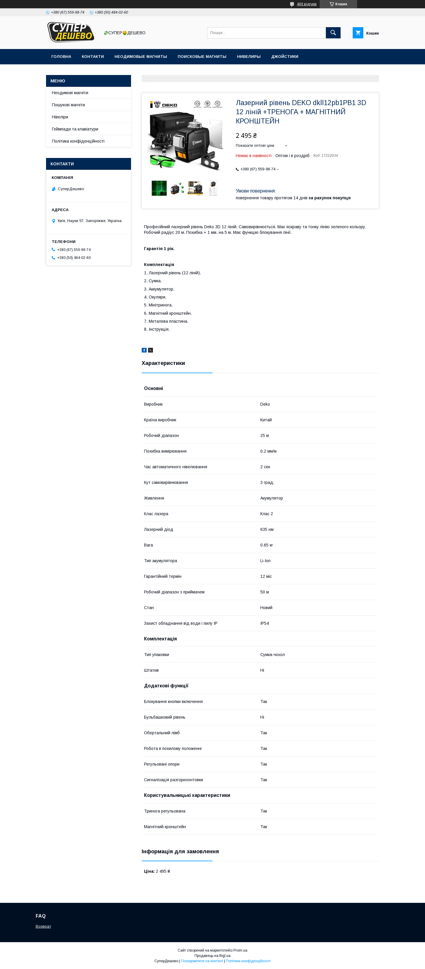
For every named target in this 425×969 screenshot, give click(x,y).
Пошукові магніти (68, 104)
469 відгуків (307, 4)
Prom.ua (240, 950)
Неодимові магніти (70, 92)
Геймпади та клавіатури (75, 129)
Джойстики (284, 56)
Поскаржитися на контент (202, 961)
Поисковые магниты (202, 56)
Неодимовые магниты (141, 56)
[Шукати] (333, 32)
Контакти (93, 56)
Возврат (43, 926)
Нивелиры (249, 56)
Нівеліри (60, 117)
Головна (61, 56)
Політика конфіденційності (78, 141)
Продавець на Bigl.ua (212, 956)
